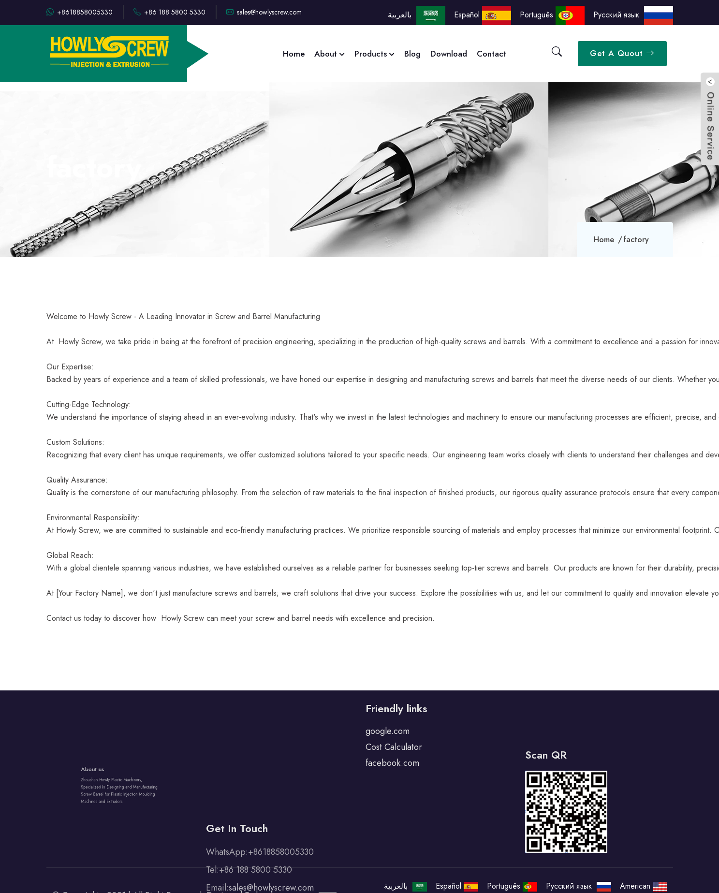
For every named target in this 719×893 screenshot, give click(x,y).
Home (294, 53)
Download (448, 53)
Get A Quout (622, 53)
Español (482, 14)
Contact (491, 53)
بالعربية (415, 14)
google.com (388, 721)
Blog (412, 53)
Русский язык (633, 14)
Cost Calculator (394, 737)
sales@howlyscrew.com (264, 12)
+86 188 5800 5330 (169, 12)
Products (374, 53)
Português (552, 14)
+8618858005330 (79, 12)
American (643, 886)
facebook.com (392, 753)
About (329, 53)
